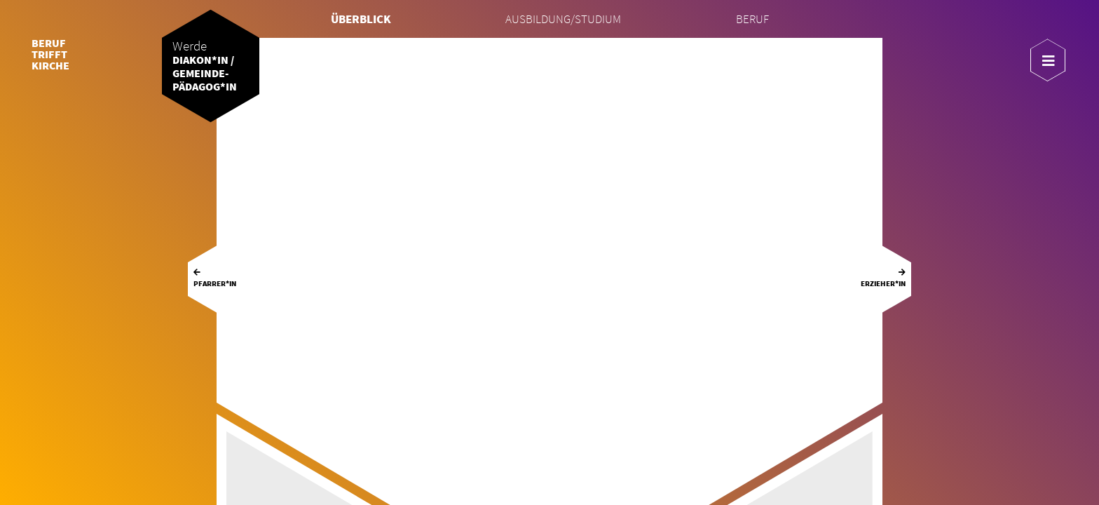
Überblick (361, 19)
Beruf (752, 19)
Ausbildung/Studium (563, 19)
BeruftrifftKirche (50, 54)
